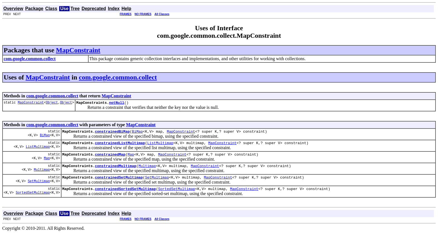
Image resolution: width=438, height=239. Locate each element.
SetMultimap (39, 186)
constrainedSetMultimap (119, 182)
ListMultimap (38, 149)
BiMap (45, 137)
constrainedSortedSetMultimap (125, 194)
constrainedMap (110, 157)
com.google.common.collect (118, 77)
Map (47, 162)
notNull (116, 103)
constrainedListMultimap (120, 145)
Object (52, 103)
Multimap (42, 174)
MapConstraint (78, 50)
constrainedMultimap (115, 169)
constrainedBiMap (112, 132)
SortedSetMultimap (33, 199)
